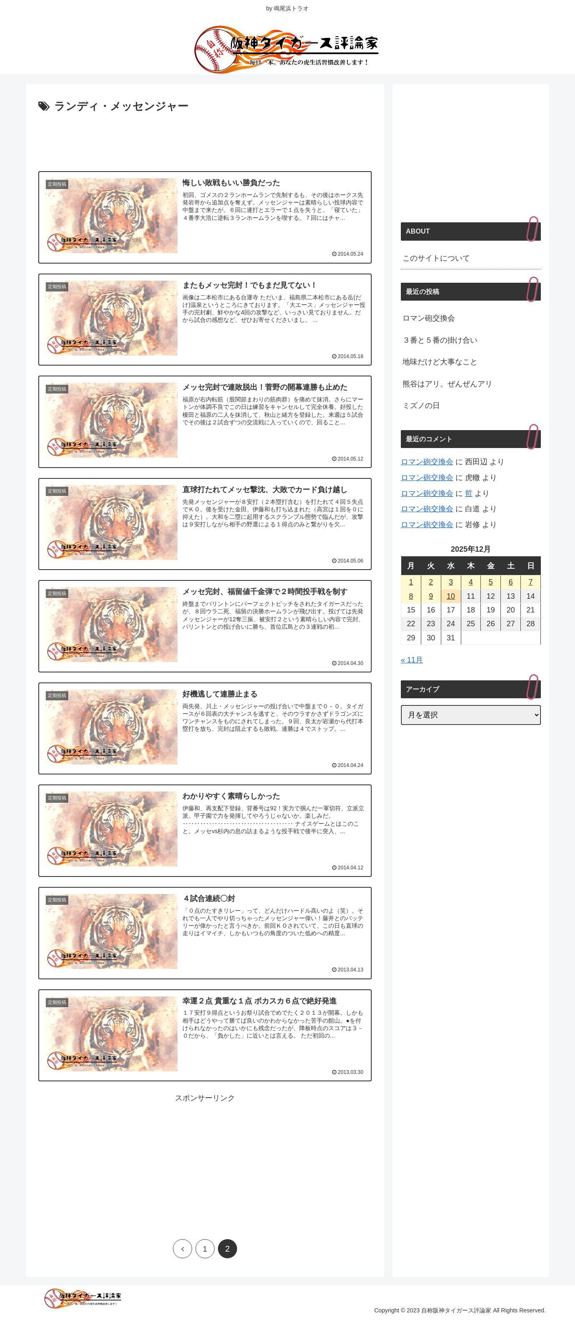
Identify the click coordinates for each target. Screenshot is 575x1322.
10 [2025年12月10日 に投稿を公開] (451, 596)
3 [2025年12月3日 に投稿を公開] (451, 582)
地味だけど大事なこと (440, 362)
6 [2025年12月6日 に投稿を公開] (511, 582)
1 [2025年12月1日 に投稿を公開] (411, 582)
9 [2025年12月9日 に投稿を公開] (431, 596)
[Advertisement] (205, 139)
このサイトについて (436, 258)
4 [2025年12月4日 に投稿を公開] (471, 582)
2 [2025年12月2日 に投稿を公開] (431, 582)
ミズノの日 (421, 405)
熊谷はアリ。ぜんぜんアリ (447, 384)
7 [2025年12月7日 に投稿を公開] (531, 582)
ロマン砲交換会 (428, 318)
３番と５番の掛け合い (440, 340)
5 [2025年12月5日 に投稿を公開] (491, 582)
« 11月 (412, 660)
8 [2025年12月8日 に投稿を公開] (411, 596)
